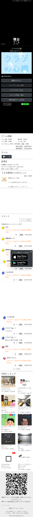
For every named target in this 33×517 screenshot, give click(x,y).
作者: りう (20, 391)
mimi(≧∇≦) (9, 250)
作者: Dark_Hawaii (5, 389)
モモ (6, 227)
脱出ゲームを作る (22, 511)
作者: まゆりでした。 (16, 51)
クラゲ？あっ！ (10, 328)
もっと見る (16, 369)
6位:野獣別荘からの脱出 (25, 420)
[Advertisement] (16, 19)
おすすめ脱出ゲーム (11, 511)
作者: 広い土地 (5, 466)
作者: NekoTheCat (22, 428)
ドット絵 (7, 157)
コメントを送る (26, 220)
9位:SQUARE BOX (8, 458)
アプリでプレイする (16, 90)
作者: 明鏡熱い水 (5, 429)
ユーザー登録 (23, 1)
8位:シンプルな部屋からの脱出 (25, 440)
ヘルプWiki (7, 513)
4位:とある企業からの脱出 (25, 401)
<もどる (3, 44)
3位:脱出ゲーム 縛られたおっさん (8, 402)
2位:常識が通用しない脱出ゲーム (25, 383)
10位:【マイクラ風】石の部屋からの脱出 (25, 459)
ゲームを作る (15, 1)
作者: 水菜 (3, 410)
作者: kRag (20, 448)
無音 (6, 346)
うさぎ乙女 (9, 272)
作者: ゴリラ (4, 447)
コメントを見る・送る (17, 95)
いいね (8, 104)
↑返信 (21, 235)
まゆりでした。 (12, 358)
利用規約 (26, 513)
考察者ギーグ (10, 238)
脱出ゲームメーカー (16, 508)
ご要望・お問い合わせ (17, 513)
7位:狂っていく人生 (8, 439)
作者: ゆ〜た (21, 467)
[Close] (31, 252)
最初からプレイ (16, 80)
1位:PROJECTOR (8, 382)
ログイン (29, 1)
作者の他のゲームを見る (16, 100)
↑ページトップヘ (5, 505)
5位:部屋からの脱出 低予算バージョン (8, 421)
